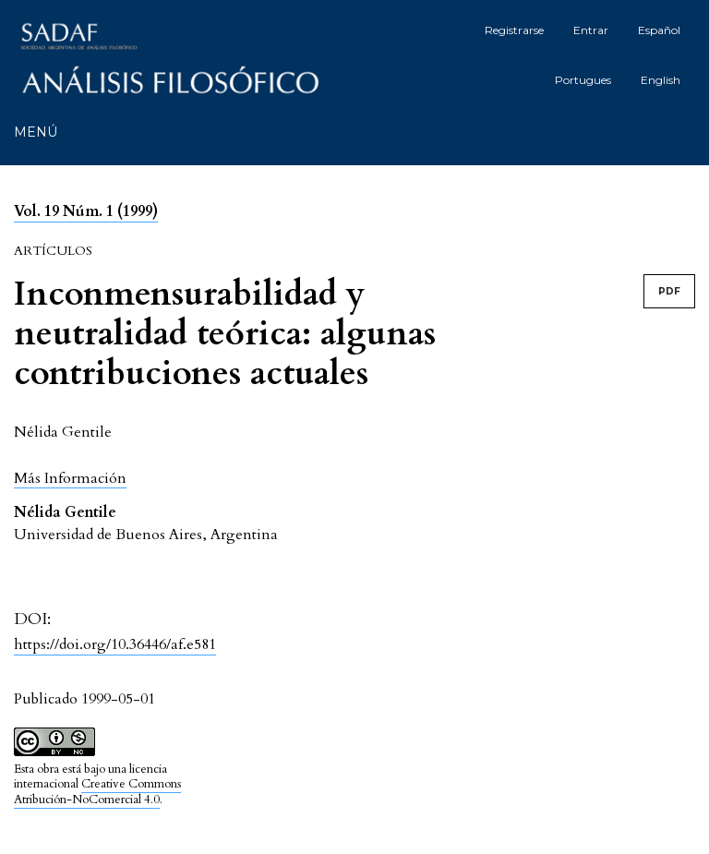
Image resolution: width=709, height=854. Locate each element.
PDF (669, 291)
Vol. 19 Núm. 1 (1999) (86, 211)
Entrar (590, 30)
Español (659, 30)
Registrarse (514, 30)
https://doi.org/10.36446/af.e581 (115, 644)
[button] (70, 477)
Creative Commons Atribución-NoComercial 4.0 (97, 792)
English (660, 80)
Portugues (583, 80)
